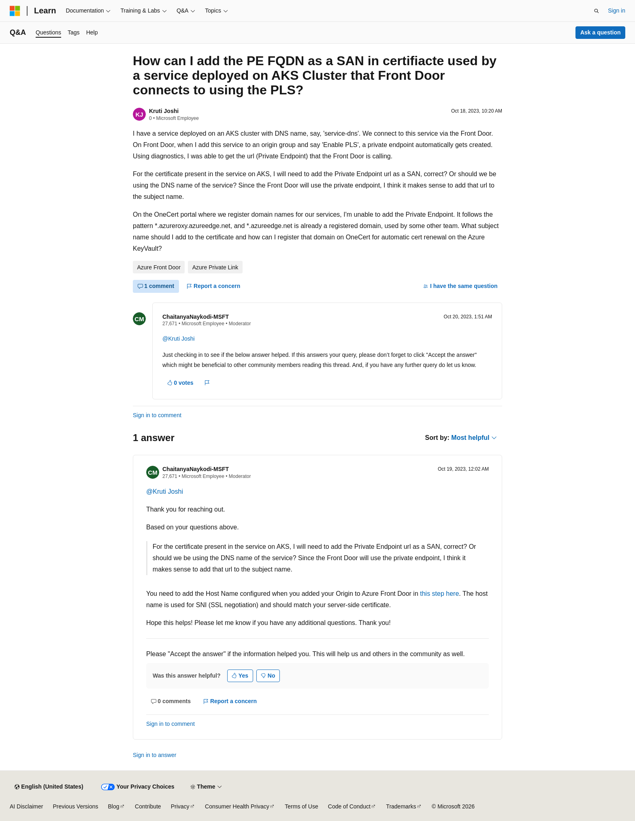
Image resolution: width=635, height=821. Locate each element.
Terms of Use (301, 806)
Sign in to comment (157, 415)
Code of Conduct (349, 806)
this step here (439, 593)
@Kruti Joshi (178, 338)
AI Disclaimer (26, 806)
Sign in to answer (154, 755)
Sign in (616, 10)
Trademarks (401, 806)
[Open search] (596, 11)
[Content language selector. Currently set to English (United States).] (49, 786)
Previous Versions (75, 806)
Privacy (180, 806)
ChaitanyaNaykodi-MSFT (195, 316)
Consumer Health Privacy (237, 806)
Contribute (148, 806)
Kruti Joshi (164, 111)
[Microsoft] (15, 11)
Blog (113, 806)
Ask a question (600, 32)
